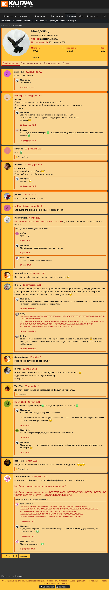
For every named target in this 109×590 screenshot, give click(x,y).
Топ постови (57, 16)
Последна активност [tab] (31, 63)
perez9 (17, 194)
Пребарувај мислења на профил (62, 21)
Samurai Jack (21, 273)
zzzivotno (19, 72)
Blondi (17, 369)
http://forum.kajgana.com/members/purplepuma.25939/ (39, 486)
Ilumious (18, 149)
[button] (30, 16)
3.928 (35, 50)
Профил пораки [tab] (10, 63)
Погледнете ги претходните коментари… (32, 229)
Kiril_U (17, 285)
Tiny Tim (18, 386)
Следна (23, 556)
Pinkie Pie (24, 258)
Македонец (25, 80)
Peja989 (18, 164)
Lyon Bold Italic (22, 476)
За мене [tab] (67, 63)
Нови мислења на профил (35, 21)
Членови (71, 16)
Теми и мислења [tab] (52, 63)
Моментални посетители (11, 21)
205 (103, 50)
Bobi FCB (19, 461)
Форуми (24, 16)
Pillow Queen (21, 218)
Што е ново (39, 16)
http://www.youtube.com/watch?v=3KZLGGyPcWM (38, 221)
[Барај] (105, 16)
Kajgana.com (9, 16)
